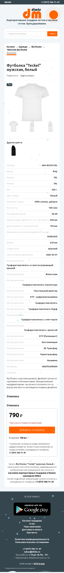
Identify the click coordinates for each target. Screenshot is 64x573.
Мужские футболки (17, 50)
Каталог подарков (32, 521)
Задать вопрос (27, 75)
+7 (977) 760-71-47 (50, 2)
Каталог (11, 47)
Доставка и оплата (32, 529)
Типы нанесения (32, 526)
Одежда (23, 47)
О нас (32, 524)
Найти (52, 34)
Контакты (32, 532)
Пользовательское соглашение (32, 542)
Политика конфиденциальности (32, 539)
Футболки (36, 47)
